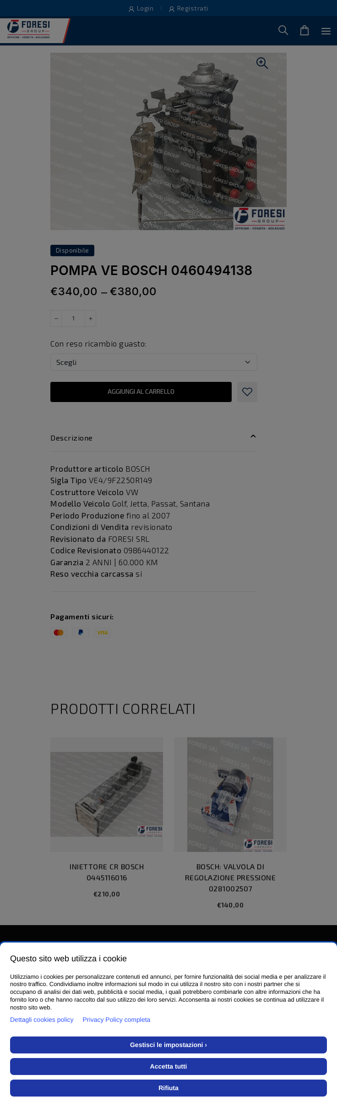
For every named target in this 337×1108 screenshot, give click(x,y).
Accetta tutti (168, 1066)
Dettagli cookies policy (42, 1019)
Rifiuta (168, 1087)
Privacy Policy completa (117, 1019)
